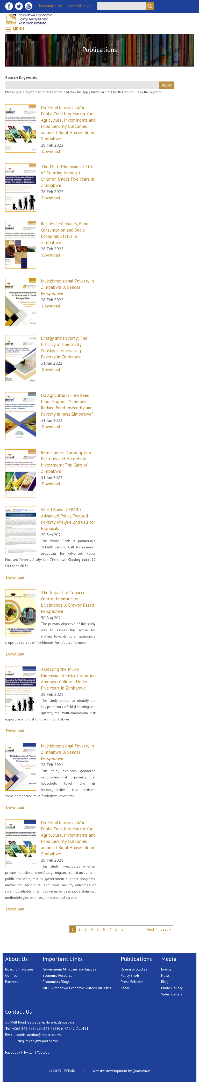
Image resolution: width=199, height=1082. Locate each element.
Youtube (43, 1052)
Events (166, 969)
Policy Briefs (130, 975)
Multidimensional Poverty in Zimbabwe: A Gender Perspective (67, 287)
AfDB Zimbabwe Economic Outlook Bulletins (77, 988)
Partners (11, 981)
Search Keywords (21, 77)
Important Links (50, 5)
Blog (164, 981)
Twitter (28, 1052)
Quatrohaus (141, 1070)
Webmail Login (79, 5)
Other (125, 988)
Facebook (12, 1052)
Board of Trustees (19, 969)
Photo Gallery (172, 988)
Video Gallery (172, 994)
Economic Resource (58, 975)
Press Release (132, 981)
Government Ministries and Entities (69, 969)
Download (51, 151)
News (165, 975)
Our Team (12, 975)
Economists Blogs (56, 981)
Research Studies (134, 969)
